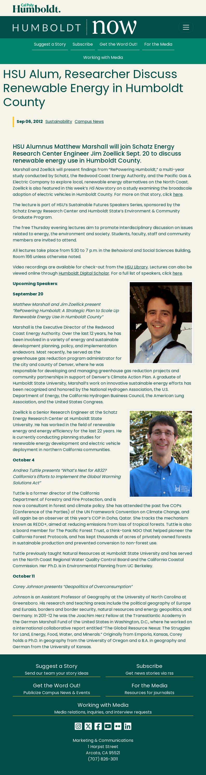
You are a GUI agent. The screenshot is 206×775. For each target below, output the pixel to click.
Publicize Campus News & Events (56, 689)
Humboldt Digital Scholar (84, 274)
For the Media (158, 45)
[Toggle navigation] (186, 27)
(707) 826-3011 (103, 759)
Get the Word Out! (119, 45)
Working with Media (103, 58)
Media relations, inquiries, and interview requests (103, 709)
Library (136, 267)
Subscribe (83, 45)
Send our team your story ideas (56, 670)
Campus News (89, 122)
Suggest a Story (50, 45)
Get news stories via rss (150, 670)
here (178, 195)
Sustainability (58, 122)
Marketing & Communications (103, 741)
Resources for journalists (149, 689)
